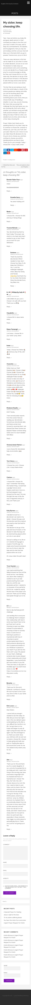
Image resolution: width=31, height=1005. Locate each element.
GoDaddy (15, 997)
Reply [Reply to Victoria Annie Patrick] (8, 454)
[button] (29, 3)
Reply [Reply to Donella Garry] (12, 205)
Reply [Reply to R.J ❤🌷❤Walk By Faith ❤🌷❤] (8, 306)
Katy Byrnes (11, 511)
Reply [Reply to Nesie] (8, 221)
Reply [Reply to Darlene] (12, 286)
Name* (12, 967)
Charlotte (10, 364)
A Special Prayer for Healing (12, 912)
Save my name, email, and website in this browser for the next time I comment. (16, 887)
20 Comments (6, 33)
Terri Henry (11, 461)
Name (5, 862)
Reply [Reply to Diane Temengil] (8, 339)
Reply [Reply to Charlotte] (8, 401)
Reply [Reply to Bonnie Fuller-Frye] (8, 191)
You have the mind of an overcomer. (15, 920)
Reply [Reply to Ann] (8, 829)
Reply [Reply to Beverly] (8, 699)
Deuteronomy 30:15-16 (16, 55)
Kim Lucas (10, 706)
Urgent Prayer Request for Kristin (14, 923)
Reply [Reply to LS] (8, 676)
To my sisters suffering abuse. (13, 917)
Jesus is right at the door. (11, 915)
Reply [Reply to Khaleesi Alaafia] (8, 438)
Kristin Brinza (8, 935)
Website (5, 878)
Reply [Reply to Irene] (8, 357)
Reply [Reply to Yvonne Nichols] (8, 246)
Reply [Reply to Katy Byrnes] (8, 559)
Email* (12, 974)
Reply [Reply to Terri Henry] (8, 471)
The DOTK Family (7, 31)
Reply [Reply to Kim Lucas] (8, 753)
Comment (6, 844)
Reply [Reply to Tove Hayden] (8, 599)
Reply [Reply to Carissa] (8, 504)
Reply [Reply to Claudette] (8, 323)
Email (5, 870)
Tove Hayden (11, 566)
